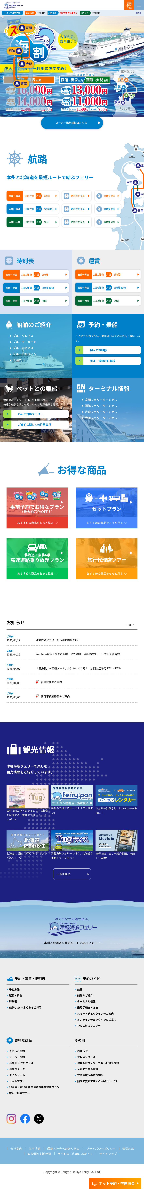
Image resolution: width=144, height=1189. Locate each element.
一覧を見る (64, 874)
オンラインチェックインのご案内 (96, 1019)
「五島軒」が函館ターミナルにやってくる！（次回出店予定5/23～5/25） (79, 668)
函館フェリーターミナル (101, 405)
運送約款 (128, 1148)
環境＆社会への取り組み (63, 1148)
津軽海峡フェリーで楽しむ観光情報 (98, 1063)
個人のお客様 (98, 350)
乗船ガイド (91, 978)
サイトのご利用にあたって (75, 1154)
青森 (21, 84)
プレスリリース (86, 1057)
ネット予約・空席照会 (117, 1183)
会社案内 (16, 1148)
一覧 (128, 625)
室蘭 (26, 28)
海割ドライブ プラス (21, 1063)
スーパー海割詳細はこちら (71, 123)
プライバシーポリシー (101, 1148)
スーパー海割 (17, 1057)
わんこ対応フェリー (30, 414)
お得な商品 (23, 1040)
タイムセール (17, 1075)
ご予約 (129, 8)
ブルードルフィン (24, 354)
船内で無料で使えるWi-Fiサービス (97, 1081)
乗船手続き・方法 (87, 1007)
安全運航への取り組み (90, 1075)
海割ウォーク (17, 1069)
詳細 (138, 13)
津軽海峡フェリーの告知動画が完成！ (58, 640)
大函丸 (17, 360)
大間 (26, 64)
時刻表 (13, 1001)
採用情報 (34, 1148)
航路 (79, 989)
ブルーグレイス (23, 336)
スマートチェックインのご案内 (95, 1013)
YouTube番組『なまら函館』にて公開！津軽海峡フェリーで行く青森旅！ (79, 654)
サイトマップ (108, 1154)
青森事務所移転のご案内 (55, 696)
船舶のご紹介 (85, 995)
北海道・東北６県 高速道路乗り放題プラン (34, 1087)
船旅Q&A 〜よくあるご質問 (25, 1007)
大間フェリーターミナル (101, 418)
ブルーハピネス (23, 348)
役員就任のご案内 (51, 682)
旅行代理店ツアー (19, 1093)
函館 (15, 51)
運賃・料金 (15, 995)
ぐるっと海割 (17, 1051)
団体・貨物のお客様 (102, 361)
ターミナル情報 (86, 1001)
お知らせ (82, 1051)
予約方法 (14, 989)
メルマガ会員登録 (87, 1069)
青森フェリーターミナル (101, 412)
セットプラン (17, 1081)
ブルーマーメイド (24, 342)
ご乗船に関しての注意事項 (34, 424)
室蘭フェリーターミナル (101, 399)
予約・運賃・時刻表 (30, 978)
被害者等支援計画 (39, 1154)
